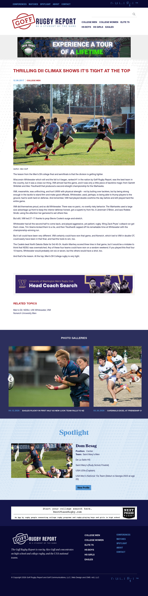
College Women (108, 22)
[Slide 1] (55, 490)
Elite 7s (124, 22)
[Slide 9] (93, 490)
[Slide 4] (69, 490)
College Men (89, 22)
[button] (20, 466)
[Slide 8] (89, 490)
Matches (33, 4)
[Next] (137, 379)
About (56, 4)
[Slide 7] (84, 490)
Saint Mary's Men (91, 454)
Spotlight (45, 4)
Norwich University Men (24, 313)
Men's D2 (17, 310)
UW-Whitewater (38, 310)
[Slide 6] (79, 490)
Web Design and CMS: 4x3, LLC (85, 577)
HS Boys (86, 27)
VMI (49, 310)
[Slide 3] (64, 490)
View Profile (83, 487)
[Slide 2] (60, 490)
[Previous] (11, 379)
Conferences (20, 4)
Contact (66, 4)
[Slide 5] (74, 490)
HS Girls (98, 27)
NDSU (27, 310)
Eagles (109, 27)
